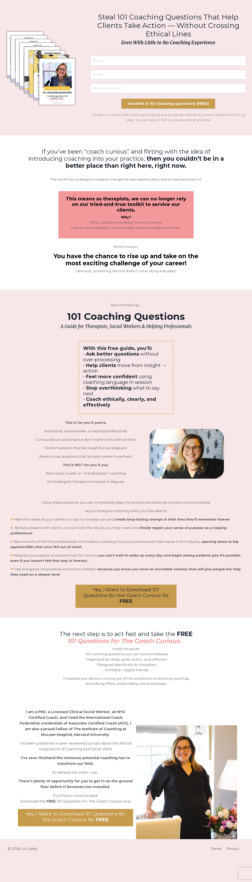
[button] (125, 617)
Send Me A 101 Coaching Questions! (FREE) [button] (168, 103)
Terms (217, 872)
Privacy (234, 872)
